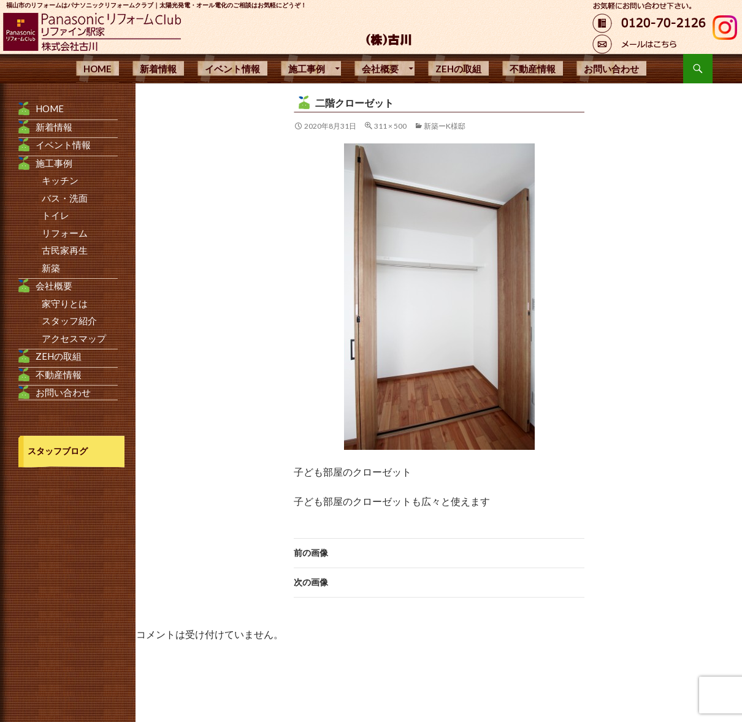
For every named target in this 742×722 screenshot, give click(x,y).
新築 (51, 267)
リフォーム (65, 232)
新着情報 (158, 68)
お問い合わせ (611, 68)
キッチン (60, 180)
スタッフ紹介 (69, 320)
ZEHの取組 (458, 68)
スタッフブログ (58, 451)
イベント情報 (232, 68)
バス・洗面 (65, 197)
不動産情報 (533, 68)
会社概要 (380, 68)
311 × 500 (390, 126)
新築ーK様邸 (444, 126)
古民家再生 (65, 250)
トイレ (55, 215)
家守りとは (65, 303)
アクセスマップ (74, 338)
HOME (97, 68)
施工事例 (306, 68)
